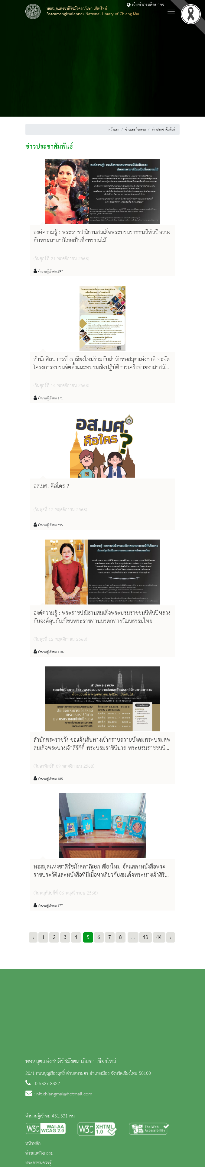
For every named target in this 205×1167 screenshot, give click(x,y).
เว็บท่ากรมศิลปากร (145, 5)
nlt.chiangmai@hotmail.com (64, 1094)
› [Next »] (170, 937)
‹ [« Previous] (33, 937)
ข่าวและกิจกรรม (135, 129)
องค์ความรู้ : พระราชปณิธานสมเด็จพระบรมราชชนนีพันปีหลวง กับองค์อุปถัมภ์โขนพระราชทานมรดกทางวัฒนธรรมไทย (102, 617)
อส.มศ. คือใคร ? (51, 486)
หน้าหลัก (33, 1143)
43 (145, 937)
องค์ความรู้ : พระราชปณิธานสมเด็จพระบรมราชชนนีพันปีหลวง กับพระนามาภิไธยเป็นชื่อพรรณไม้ (102, 236)
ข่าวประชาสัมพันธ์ (163, 129)
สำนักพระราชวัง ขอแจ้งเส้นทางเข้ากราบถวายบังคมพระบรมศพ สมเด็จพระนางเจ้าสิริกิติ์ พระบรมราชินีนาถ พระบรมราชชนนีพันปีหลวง (102, 748)
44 (159, 937)
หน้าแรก (113, 129)
